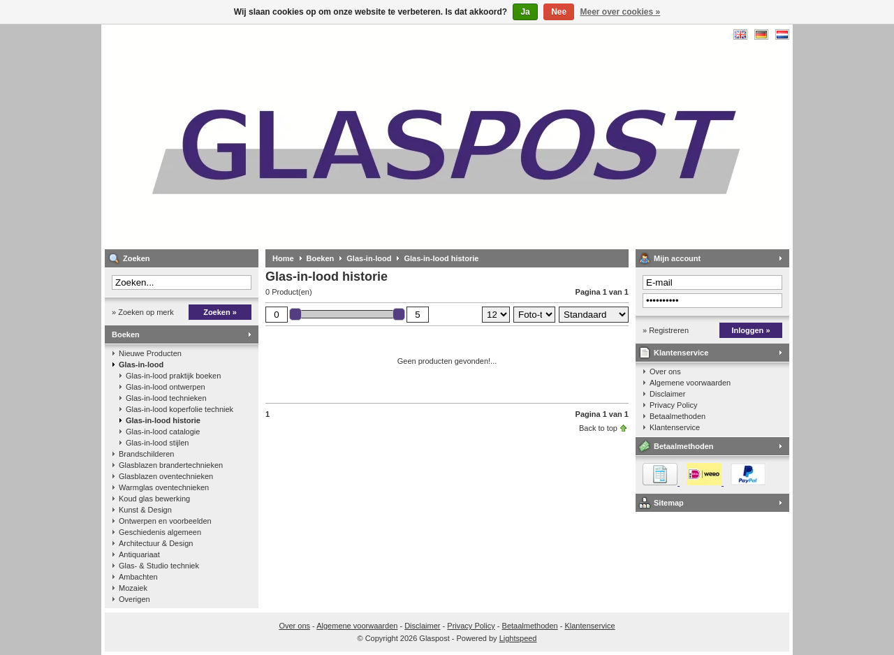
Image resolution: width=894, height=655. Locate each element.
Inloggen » (751, 330)
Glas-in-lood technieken (166, 398)
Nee (558, 12)
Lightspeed (518, 638)
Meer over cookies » (620, 12)
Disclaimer (667, 394)
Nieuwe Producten (150, 353)
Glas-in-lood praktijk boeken (173, 375)
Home (283, 258)
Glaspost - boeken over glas (290, 136)
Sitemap (669, 503)
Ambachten (138, 577)
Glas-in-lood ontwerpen (165, 387)
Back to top (598, 428)
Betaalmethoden (677, 416)
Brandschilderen (147, 454)
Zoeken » (220, 312)
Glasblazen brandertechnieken (171, 465)
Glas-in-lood (141, 364)
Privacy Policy (673, 405)
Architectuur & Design (156, 543)
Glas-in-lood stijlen (157, 443)
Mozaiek (133, 588)
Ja (524, 12)
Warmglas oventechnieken (164, 487)
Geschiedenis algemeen (160, 532)
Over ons (665, 371)
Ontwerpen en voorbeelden (165, 521)
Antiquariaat (139, 554)
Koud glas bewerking (154, 498)
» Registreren (666, 330)
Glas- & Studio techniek (159, 565)
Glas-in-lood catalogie (163, 431)
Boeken (126, 334)
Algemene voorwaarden (690, 382)
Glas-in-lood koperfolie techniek (179, 409)
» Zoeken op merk (143, 312)
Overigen (134, 599)
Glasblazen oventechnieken (166, 476)
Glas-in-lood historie (163, 420)
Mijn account (677, 258)
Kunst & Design (145, 510)
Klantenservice (681, 352)
